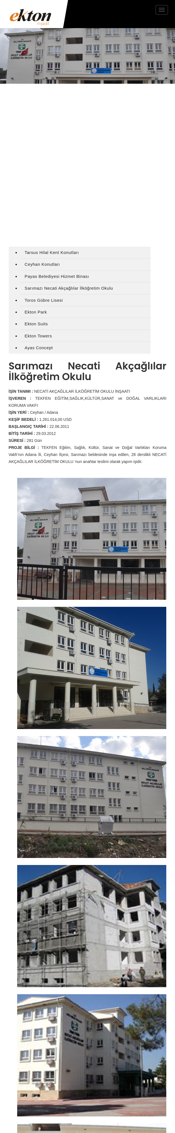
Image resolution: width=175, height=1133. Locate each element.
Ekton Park (36, 312)
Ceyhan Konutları (42, 264)
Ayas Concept (39, 347)
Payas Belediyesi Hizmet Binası (57, 276)
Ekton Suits (36, 323)
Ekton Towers (38, 335)
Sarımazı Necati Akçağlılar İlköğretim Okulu (69, 288)
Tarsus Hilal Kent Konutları (52, 252)
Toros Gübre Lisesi (44, 300)
